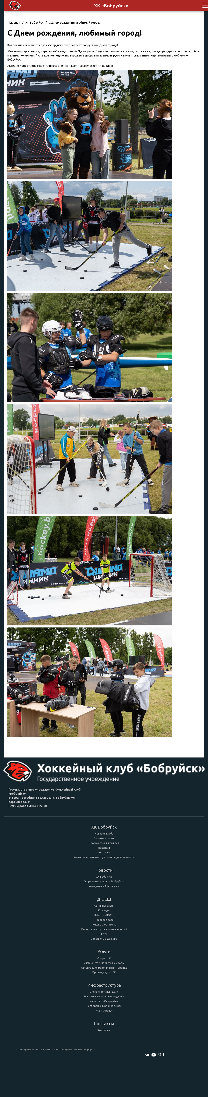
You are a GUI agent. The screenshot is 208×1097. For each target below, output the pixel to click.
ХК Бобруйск (34, 22)
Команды (104, 910)
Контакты (104, 852)
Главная (14, 22)
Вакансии (104, 847)
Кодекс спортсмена (104, 924)
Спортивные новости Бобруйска (104, 881)
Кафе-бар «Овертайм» (104, 1001)
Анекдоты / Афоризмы (104, 886)
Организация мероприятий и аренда (104, 967)
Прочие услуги (104, 972)
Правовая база (104, 919)
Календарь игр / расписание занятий (104, 929)
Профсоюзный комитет (104, 842)
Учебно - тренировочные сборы (104, 962)
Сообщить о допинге (104, 938)
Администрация (104, 838)
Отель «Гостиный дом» (104, 991)
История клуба (104, 833)
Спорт (104, 958)
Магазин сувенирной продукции (104, 996)
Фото (104, 933)
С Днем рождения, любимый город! (74, 22)
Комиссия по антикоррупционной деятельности (104, 857)
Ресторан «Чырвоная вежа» (104, 1005)
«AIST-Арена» (104, 1010)
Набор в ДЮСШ (104, 915)
